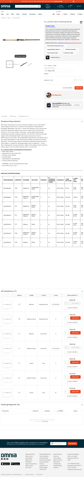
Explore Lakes (43, 467)
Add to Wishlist (67, 87)
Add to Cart (79, 87)
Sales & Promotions (31, 464)
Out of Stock (75, 303)
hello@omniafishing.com (75, 469)
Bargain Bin (29, 460)
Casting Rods (16, 18)
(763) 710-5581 (72, 467)
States (64, 14)
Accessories (32, 14)
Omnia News (57, 458)
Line (7, 14)
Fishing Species (43, 462)
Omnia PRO (42, 469)
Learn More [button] (77, 105)
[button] (42, 121)
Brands (72, 14)
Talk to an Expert (72, 456)
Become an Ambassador (57, 463)
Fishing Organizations (43, 464)
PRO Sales (29, 462)
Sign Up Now (74, 443)
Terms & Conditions (29, 474)
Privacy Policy (40, 474)
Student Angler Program (57, 466)
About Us (56, 456)
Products (3, 18)
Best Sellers (29, 458)
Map (58, 14)
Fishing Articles (43, 458)
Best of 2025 (29, 465)
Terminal (24, 14)
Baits (2, 14)
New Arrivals (29, 456)
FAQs (69, 460)
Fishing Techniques (45, 460)
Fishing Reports (43, 456)
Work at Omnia (57, 460)
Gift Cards (28, 467)
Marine (40, 14)
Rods (12, 14)
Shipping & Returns (73, 458)
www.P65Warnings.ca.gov (9, 165)
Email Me (55, 304)
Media (79, 14)
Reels (17, 14)
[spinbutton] (66, 303)
